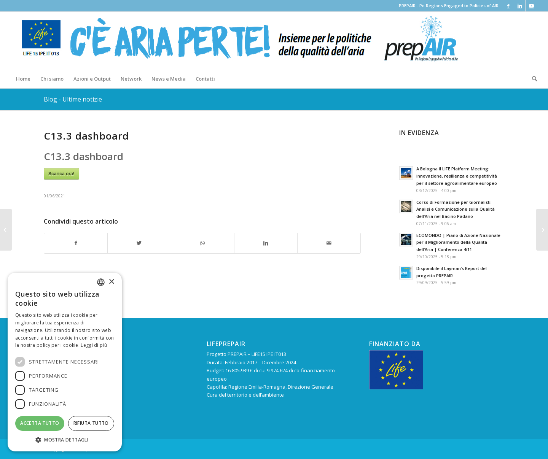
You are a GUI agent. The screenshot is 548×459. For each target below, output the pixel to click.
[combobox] (101, 282)
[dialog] (65, 362)
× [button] (111, 282)
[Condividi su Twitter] (139, 243)
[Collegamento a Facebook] (508, 5)
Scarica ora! (61, 173)
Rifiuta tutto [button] (91, 423)
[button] (64, 440)
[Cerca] (532, 78)
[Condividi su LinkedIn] (265, 243)
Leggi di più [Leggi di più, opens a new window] (94, 345)
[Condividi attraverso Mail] (329, 243)
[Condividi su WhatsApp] (202, 243)
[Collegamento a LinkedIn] (519, 5)
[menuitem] (23, 78)
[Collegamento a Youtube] (531, 5)
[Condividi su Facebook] (75, 243)
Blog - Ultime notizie (73, 99)
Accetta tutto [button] (39, 423)
